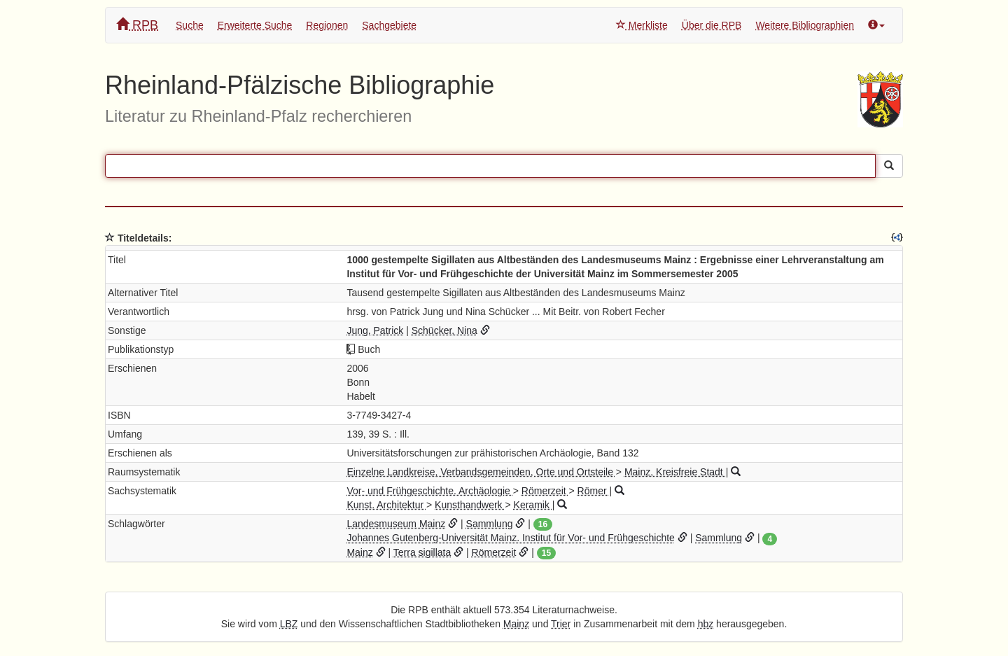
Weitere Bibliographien (804, 25)
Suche (190, 25)
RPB (137, 25)
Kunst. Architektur (386, 504)
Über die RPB (712, 25)
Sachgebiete (389, 25)
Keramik (533, 504)
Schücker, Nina (444, 330)
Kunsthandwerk (470, 504)
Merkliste (642, 25)
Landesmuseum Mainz (395, 523)
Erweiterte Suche (255, 25)
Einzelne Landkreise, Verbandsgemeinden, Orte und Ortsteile (480, 471)
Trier (560, 623)
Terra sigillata (422, 552)
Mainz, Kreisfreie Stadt (675, 471)
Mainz (359, 552)
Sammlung (489, 523)
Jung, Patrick (374, 330)
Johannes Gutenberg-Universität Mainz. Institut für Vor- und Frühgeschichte (510, 537)
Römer (594, 490)
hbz (706, 623)
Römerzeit (545, 490)
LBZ (289, 623)
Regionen (327, 25)
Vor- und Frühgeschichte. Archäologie (429, 490)
